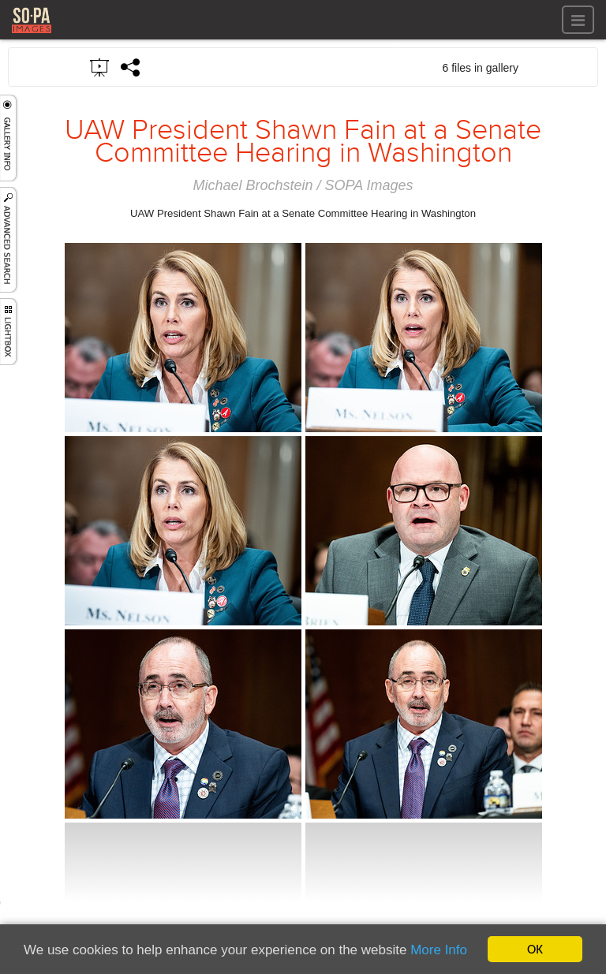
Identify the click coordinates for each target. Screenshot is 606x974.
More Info (438, 949)
